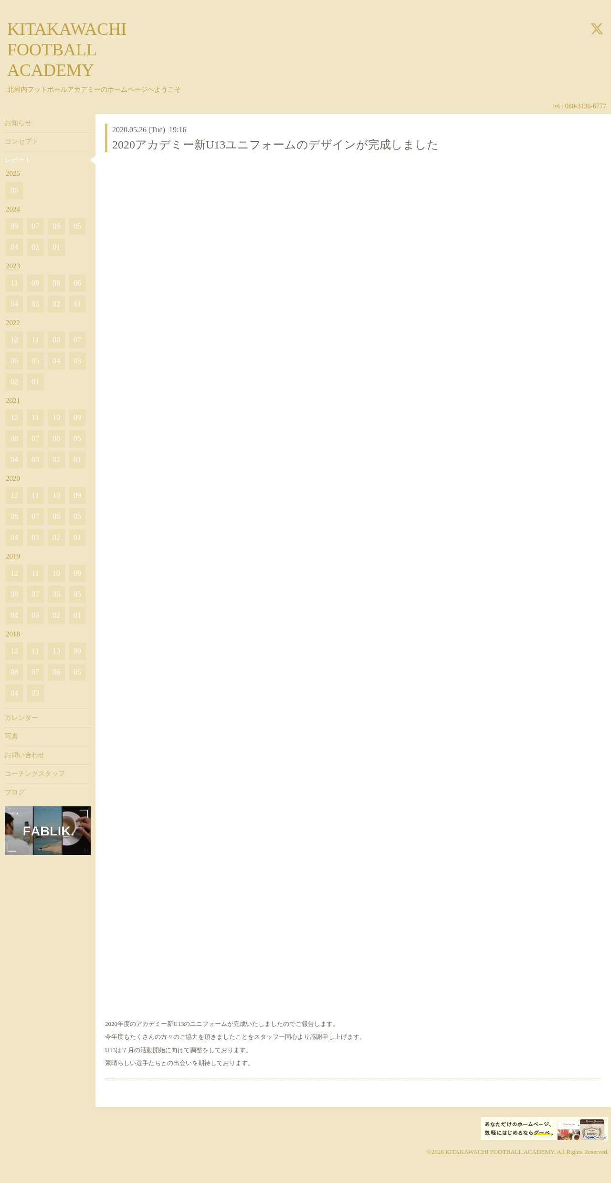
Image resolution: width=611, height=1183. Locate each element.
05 (77, 226)
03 (35, 304)
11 (14, 283)
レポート (18, 160)
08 (56, 283)
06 (14, 190)
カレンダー (21, 717)
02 (35, 247)
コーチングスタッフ (35, 773)
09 (14, 226)
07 (35, 226)
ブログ (15, 792)
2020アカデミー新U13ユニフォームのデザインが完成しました (275, 144)
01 (56, 247)
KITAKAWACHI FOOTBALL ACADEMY (66, 50)
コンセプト (21, 141)
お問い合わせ (25, 755)
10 (56, 417)
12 (14, 340)
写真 (11, 736)
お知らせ (18, 123)
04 (14, 247)
